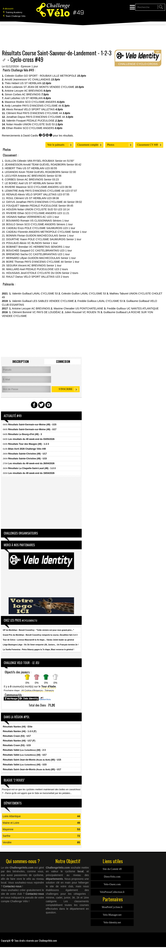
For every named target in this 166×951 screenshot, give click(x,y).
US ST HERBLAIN (31, 83)
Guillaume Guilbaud (137, 300)
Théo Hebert (12, 83)
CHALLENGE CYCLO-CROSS (138, 63)
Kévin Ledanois (14, 86)
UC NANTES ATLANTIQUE (143, 308)
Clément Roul (14, 113)
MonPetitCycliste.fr (112, 907)
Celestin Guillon (14, 75)
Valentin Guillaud (22, 293)
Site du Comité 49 (112, 869)
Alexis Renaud (14, 109)
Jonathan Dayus (15, 116)
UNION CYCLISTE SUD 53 (39, 124)
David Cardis (30, 135)
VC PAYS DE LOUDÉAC (46, 312)
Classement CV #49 (147, 144)
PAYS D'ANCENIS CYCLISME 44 (41, 105)
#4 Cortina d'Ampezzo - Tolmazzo (37, 690)
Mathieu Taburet (119, 293)
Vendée (7, 842)
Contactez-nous (12, 886)
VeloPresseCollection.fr (112, 892)
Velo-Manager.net (112, 914)
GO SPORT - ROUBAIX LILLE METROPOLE (50, 75)
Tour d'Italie (48, 686)
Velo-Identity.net (112, 922)
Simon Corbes (13, 94)
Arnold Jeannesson (16, 79)
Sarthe (6, 835)
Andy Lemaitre (13, 105)
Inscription (20, 361)
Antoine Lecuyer (14, 90)
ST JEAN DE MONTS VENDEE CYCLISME (48, 86)
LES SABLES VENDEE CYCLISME (53, 300)
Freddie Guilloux (86, 300)
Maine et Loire (11, 822)
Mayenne (8, 829)
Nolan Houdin (14, 124)
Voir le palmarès (55, 144)
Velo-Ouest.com (112, 884)
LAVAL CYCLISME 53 (45, 293)
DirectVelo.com (112, 876)
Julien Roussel (73, 312)
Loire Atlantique (12, 816)
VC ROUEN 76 (91, 312)
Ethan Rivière (14, 128)
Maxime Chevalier (64, 308)
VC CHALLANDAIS (39, 79)
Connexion (63, 361)
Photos (110, 144)
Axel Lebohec (13, 98)
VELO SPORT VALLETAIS (39, 109)
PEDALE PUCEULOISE (40, 120)
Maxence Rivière (14, 101)
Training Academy (12, 12)
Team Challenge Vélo (14, 16)
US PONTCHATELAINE (89, 308)
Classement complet (87, 144)
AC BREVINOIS (33, 90)
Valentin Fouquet (16, 120)
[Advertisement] (83, 37)
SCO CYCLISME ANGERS (40, 101)
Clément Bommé (22, 312)
